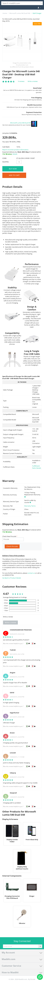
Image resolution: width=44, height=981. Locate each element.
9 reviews (21, 81)
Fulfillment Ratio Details (36, 467)
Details (15, 154)
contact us (31, 573)
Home (5, 13)
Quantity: (5, 162)
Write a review (33, 81)
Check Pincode (12, 546)
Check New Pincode (9, 536)
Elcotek (32, 979)
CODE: (4, 158)
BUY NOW (13, 169)
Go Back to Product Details (11, 578)
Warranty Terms (30, 506)
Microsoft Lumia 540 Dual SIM (19, 13)
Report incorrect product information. (15, 150)
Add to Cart (14, 175)
